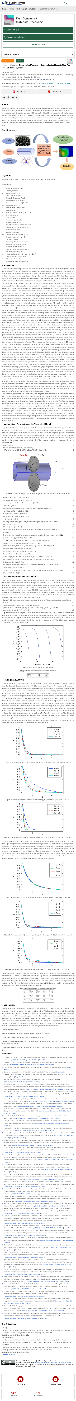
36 (11, 442)
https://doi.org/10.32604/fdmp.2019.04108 (39, 1206)
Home (3, 9)
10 (62, 313)
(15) (11, 600)
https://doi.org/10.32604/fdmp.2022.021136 (16, 1289)
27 (2, 1225)
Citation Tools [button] (55, 1380)
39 (37, 503)
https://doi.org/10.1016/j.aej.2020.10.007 (55, 1169)
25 (25, 367)
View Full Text (19, 92)
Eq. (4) (23, 548)
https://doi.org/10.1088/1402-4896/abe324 (16, 1194)
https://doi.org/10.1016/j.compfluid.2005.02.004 (39, 1228)
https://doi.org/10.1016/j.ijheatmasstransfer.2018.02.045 (39, 1089)
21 (24, 350)
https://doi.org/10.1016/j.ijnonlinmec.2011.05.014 (29, 1118)
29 (42, 367)
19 (46, 339)
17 (34, 332)
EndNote (9, 1354)
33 (19, 381)
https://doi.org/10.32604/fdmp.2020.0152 (16, 1274)
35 (73, 389)
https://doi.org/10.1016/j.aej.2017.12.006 (27, 1201)
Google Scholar (33, 1060)
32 (73, 376)
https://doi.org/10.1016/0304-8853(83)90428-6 (23, 1064)
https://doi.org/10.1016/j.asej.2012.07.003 (25, 1130)
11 (40, 320)
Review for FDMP (38, 44)
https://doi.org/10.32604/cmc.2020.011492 (35, 1179)
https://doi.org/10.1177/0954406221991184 (34, 1310)
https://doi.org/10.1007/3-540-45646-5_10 (16, 1060)
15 (2, 1133)
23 (60, 354)
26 (2, 1215)
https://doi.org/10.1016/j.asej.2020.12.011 (61, 1247)
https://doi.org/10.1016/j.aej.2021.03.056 (54, 1264)
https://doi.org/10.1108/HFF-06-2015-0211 (16, 1186)
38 (2, 1306)
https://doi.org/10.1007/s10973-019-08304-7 (24, 1145)
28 (27, 367)
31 (3, 374)
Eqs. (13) (6, 600)
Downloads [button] (20, 1380)
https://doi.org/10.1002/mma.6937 (14, 1152)
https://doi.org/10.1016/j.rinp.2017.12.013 (16, 1096)
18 (12, 337)
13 (65, 325)
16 (24, 332)
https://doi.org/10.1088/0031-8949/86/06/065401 (32, 1106)
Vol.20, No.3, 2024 (29, 9)
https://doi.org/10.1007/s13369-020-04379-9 (17, 1213)
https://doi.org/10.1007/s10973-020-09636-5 (17, 1318)
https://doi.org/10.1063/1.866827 (13, 1081)
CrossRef (42, 1060)
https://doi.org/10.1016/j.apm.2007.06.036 (47, 1123)
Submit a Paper (11, 30)
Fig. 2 (5, 613)
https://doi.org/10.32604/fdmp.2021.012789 (39, 1281)
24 (15, 359)
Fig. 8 (63, 851)
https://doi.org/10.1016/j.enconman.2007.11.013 (52, 1111)
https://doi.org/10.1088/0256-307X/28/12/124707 (43, 1101)
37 (34, 503)
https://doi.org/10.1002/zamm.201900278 (16, 1223)
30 (38, 369)
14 (21, 332)
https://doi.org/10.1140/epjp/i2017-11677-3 (16, 1235)
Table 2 (5, 973)
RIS (13, 1354)
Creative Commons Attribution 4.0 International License (53, 1362)
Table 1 (64, 615)
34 (57, 386)
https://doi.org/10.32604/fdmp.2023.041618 (56, 83)
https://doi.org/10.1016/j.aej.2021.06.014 (51, 1240)
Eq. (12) (9, 540)
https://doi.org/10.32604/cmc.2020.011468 (16, 1257)
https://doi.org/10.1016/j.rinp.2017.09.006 (16, 1296)
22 (36, 352)
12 (50, 322)
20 (67, 342)
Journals (11, 9)
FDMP (18, 9)
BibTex (3, 1354)
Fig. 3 (5, 698)
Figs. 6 (5, 841)
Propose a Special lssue (14, 37)
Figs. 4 (40, 708)
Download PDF (54, 92)
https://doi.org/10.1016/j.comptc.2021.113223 (51, 1159)
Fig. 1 (5, 428)
